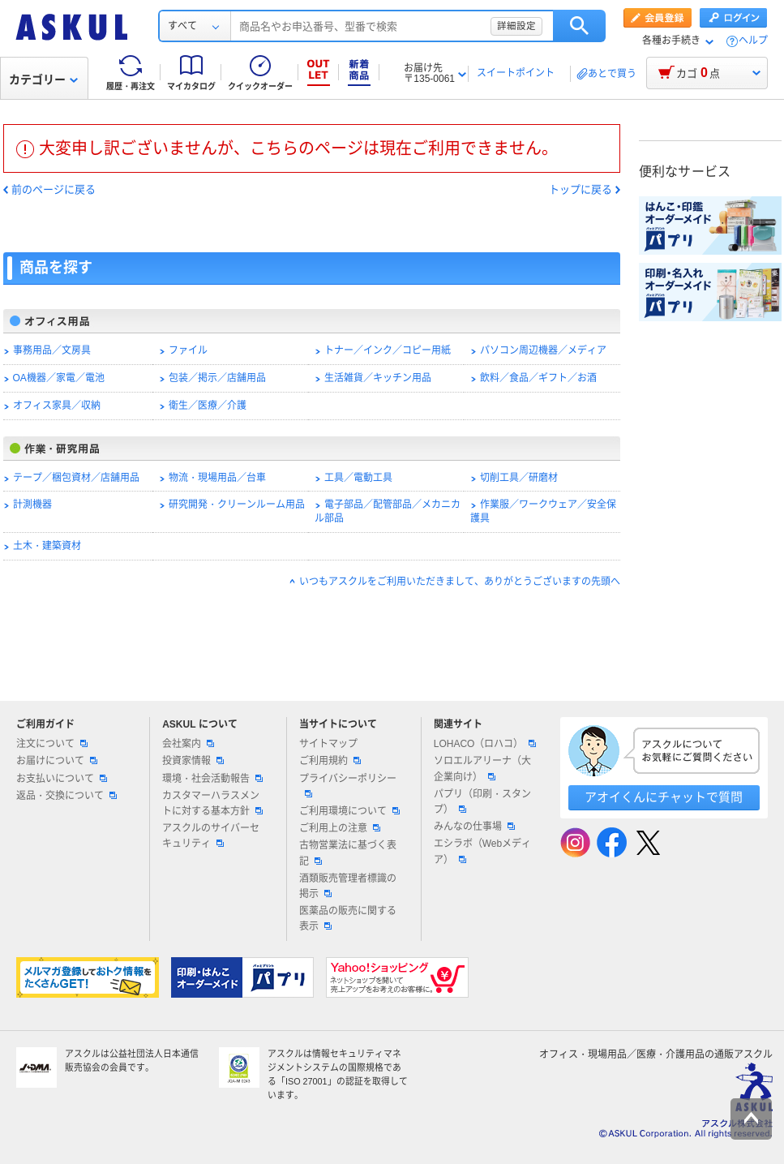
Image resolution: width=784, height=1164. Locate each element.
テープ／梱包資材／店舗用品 (76, 477)
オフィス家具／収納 (57, 405)
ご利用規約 (330, 761)
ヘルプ (753, 41)
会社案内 (188, 744)
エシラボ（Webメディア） (482, 851)
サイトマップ (328, 744)
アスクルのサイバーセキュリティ (210, 836)
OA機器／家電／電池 (59, 378)
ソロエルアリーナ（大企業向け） (482, 768)
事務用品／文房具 (52, 350)
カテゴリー (43, 79)
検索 (579, 26)
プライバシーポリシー (347, 785)
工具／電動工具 (358, 477)
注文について (52, 744)
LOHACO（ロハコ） (485, 744)
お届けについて (56, 761)
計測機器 (32, 504)
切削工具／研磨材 (519, 477)
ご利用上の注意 (339, 828)
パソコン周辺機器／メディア (543, 350)
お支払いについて (61, 778)
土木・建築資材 (47, 546)
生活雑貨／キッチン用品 (377, 378)
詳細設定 (516, 26)
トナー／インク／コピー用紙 (387, 350)
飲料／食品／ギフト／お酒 (538, 378)
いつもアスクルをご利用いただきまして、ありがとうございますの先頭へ (459, 581)
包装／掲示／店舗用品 (217, 378)
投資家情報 (193, 761)
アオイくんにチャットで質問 (664, 797)
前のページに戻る (53, 189)
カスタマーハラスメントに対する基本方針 (212, 803)
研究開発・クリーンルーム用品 (237, 504)
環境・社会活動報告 (212, 778)
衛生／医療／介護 (207, 405)
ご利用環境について (349, 811)
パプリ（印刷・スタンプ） (482, 801)
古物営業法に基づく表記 (347, 853)
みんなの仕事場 (474, 826)
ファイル (188, 350)
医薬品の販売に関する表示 (347, 918)
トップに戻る (580, 189)
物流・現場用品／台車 (217, 477)
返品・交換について (66, 795)
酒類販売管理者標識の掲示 (347, 886)
